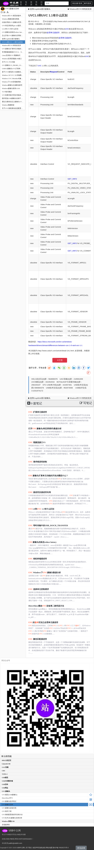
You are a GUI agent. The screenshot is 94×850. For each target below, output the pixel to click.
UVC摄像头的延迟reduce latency (13, 32)
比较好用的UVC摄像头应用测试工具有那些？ (18, 22)
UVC (67, 29)
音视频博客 (6, 825)
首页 (21, 3)
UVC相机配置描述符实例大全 (12, 814)
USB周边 (5, 788)
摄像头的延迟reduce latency (42, 542)
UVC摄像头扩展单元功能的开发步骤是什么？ (18, 49)
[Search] (57, 3)
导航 (36, 3)
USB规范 (5, 777)
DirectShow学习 (7, 798)
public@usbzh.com (15, 843)
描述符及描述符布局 (39, 492)
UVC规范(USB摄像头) (9, 795)
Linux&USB (6, 764)
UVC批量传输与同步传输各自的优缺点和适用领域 (19, 95)
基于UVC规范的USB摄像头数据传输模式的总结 (18, 72)
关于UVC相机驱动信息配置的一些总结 (15, 108)
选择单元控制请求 (38, 589)
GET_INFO (72, 179)
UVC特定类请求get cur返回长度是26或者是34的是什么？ (21, 25)
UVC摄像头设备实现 (9, 808)
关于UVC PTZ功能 (8, 62)
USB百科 (5, 784)
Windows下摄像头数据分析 (44, 572)
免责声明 (36, 848)
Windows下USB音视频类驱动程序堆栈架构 (17, 82)
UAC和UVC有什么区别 (10, 29)
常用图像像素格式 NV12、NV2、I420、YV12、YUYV (21, 52)
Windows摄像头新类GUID (11, 88)
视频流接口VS (36, 442)
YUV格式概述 (7, 92)
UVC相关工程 (7, 811)
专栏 (26, 3)
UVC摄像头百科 (7, 805)
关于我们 (29, 848)
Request (53, 72)
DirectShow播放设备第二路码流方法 (46, 606)
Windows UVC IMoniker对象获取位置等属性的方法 (19, 78)
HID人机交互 (6, 760)
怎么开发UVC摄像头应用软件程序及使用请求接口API (21, 35)
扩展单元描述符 (37, 412)
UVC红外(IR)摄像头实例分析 (12, 818)
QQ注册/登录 (77, 3)
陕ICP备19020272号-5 (61, 848)
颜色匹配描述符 (37, 639)
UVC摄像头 (6, 791)
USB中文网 (20, 848)
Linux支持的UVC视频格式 (11, 55)
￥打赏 (60, 360)
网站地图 (49, 848)
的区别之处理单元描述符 (43, 622)
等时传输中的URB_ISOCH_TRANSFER (48, 525)
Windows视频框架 (8, 105)
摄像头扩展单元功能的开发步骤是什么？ (48, 476)
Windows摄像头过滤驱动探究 (12, 85)
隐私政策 (42, 848)
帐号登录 (87, 3)
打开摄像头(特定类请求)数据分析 (44, 429)
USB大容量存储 (7, 781)
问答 (41, 3)
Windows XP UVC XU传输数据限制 (14, 75)
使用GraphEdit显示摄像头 (11, 39)
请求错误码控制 (37, 462)
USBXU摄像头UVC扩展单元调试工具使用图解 (18, 68)
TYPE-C (5, 774)
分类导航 (6, 756)
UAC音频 (5, 767)
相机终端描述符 (37, 559)
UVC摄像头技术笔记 (9, 801)
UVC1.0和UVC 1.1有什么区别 (12, 42)
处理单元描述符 (53, 32)
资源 (31, 3)
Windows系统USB (8, 821)
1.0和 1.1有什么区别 (41, 509)
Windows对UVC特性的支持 (11, 45)
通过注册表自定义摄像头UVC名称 (14, 102)
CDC (3, 771)
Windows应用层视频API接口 (12, 59)
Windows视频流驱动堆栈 (10, 19)
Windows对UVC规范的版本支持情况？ (15, 16)
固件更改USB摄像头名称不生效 (13, 98)
